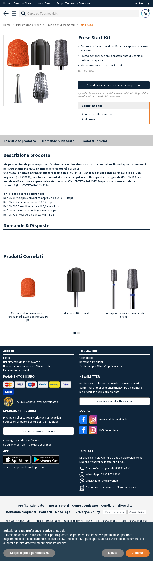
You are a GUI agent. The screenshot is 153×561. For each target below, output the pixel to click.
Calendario (86, 358)
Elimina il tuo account (16, 370)
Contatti (45, 512)
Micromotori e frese (28, 25)
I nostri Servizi (45, 3)
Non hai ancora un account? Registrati (26, 366)
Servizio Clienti (23, 3)
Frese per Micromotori (61, 25)
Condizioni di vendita (117, 505)
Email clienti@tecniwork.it (98, 480)
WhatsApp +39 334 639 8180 (99, 474)
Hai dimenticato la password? (21, 362)
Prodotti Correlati (94, 141)
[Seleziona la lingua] (142, 3)
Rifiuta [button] (112, 553)
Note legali (63, 512)
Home (7, 3)
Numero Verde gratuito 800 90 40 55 (104, 468)
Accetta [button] (137, 553)
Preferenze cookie (115, 512)
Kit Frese (86, 25)
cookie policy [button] (56, 539)
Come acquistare (85, 505)
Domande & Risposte (58, 141)
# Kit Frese (88, 119)
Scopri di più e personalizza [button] (29, 553)
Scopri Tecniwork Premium (73, 3)
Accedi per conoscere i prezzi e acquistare (114, 85)
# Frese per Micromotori (97, 114)
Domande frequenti (91, 362)
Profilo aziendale (31, 505)
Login (6, 358)
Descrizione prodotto (19, 141)
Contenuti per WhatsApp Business (100, 366)
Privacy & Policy (88, 512)
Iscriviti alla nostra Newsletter (114, 401)
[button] (74, 333)
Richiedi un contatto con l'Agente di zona (108, 487)
